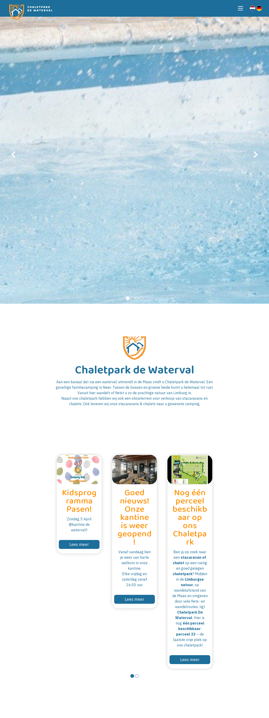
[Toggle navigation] (240, 8)
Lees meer (79, 544)
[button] (127, 298)
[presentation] (13, 155)
